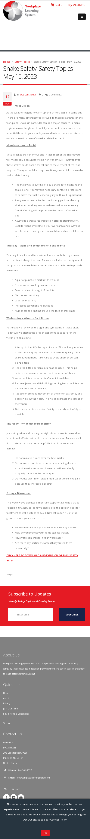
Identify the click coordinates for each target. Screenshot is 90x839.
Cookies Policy (58, 819)
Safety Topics (22, 61)
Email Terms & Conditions (16, 713)
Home (6, 61)
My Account (76, 4)
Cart (56, 4)
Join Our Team (10, 708)
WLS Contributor (28, 94)
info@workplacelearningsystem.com (33, 777)
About (6, 698)
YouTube (21, 797)
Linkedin (13, 797)
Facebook (6, 797)
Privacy (6, 703)
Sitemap (7, 723)
